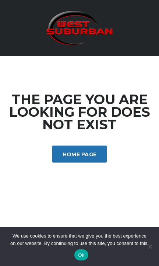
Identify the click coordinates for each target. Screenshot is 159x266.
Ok (81, 255)
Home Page (80, 154)
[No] (149, 246)
